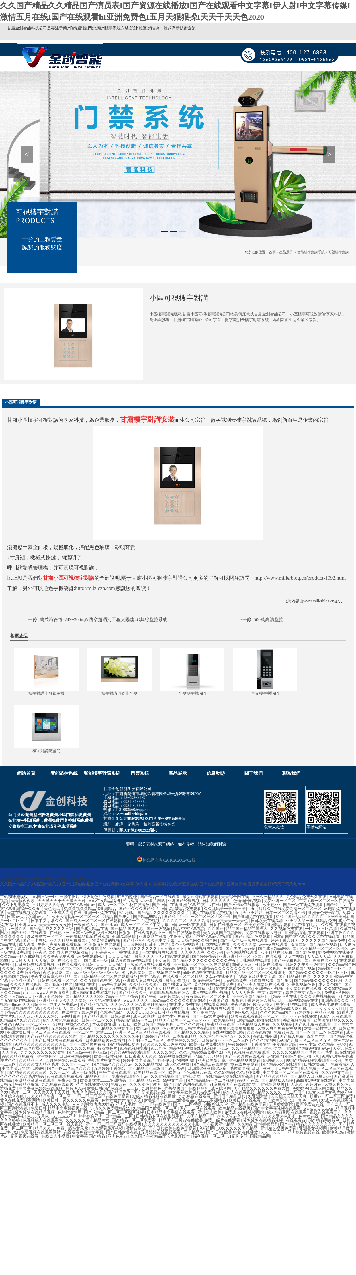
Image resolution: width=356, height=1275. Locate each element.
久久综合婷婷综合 (18, 968)
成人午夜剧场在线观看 (287, 1112)
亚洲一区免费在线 (100, 913)
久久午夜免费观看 (59, 956)
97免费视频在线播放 (336, 952)
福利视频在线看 (25, 1136)
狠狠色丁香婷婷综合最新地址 (258, 1000)
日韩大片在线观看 (200, 1028)
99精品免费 (326, 921)
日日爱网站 (133, 944)
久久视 (327, 925)
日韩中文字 (288, 1068)
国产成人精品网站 (274, 948)
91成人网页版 (322, 1088)
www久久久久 (136, 1000)
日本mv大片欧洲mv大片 (28, 917)
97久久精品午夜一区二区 (49, 1096)
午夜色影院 (241, 1004)
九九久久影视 (84, 1092)
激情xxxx (104, 1032)
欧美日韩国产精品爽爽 (153, 1024)
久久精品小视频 (332, 1044)
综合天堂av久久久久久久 (239, 1116)
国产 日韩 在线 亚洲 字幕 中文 (179, 905)
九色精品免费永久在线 (306, 897)
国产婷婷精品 (204, 956)
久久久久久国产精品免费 (323, 940)
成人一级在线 (84, 1072)
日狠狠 (125, 933)
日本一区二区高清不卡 (285, 913)
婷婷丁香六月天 (285, 940)
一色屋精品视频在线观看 (88, 937)
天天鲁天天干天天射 (52, 1092)
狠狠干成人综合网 (215, 1088)
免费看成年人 (343, 1064)
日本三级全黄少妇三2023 (94, 933)
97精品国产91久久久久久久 (133, 948)
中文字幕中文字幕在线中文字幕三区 (289, 992)
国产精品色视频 (323, 944)
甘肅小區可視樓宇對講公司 (162, 578)
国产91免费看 (82, 1008)
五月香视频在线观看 (205, 948)
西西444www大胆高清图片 (46, 992)
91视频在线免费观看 (252, 1052)
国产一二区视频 (187, 1104)
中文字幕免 (150, 976)
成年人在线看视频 (239, 1092)
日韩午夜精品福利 (104, 901)
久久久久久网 (245, 944)
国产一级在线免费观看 (303, 905)
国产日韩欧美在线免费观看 (59, 1040)
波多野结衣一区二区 (45, 937)
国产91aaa (110, 925)
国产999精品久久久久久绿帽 (52, 1036)
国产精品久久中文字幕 (113, 1028)
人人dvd (26, 1016)
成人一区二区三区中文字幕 (145, 925)
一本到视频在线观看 (160, 952)
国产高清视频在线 (150, 1092)
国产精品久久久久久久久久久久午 (109, 1036)
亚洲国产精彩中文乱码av (308, 1048)
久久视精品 (282, 1024)
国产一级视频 (158, 929)
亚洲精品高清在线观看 (35, 1080)
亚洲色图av (118, 1136)
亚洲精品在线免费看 (248, 1104)
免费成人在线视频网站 (244, 1112)
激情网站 (299, 944)
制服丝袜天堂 (216, 1104)
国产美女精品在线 (163, 988)
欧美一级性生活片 (320, 1028)
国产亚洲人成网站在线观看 (261, 984)
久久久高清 (199, 921)
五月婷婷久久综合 (49, 905)
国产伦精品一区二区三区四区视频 (114, 1112)
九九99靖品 (104, 1104)
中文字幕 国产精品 (89, 1136)
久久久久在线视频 (26, 984)
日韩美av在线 (157, 944)
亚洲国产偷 (219, 1000)
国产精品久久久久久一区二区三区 (318, 972)
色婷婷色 (300, 1088)
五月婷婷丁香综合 (110, 1068)
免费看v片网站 (337, 992)
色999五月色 (38, 1116)
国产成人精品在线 (92, 929)
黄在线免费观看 (244, 1064)
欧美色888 (272, 905)
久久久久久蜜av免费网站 (165, 1044)
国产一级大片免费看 (210, 1016)
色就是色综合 (112, 1012)
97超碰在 (314, 1084)
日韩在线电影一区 (226, 925)
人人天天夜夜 (243, 992)
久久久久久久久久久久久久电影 (172, 1124)
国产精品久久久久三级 (27, 1072)
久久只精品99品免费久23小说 (205, 1052)
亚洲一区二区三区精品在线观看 (143, 1032)
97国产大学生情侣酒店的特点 (158, 1008)
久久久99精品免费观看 (130, 1052)
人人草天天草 (319, 956)
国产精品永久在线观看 (281, 1064)
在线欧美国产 (70, 960)
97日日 (125, 1024)
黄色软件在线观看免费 (214, 984)
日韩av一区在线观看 (189, 925)
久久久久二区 (175, 921)
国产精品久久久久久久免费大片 (262, 1088)
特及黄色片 (107, 1048)
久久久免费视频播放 (318, 996)
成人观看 (27, 944)
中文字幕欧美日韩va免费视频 (194, 1092)
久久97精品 (224, 1072)
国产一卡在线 (35, 940)
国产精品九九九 (94, 1004)
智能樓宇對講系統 (311, 252)
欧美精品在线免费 (277, 952)
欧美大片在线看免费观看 (122, 988)
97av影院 (127, 913)
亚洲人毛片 (126, 1104)
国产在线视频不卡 (23, 1104)
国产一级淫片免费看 (88, 1044)
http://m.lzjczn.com (95, 588)
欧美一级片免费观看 (207, 1044)
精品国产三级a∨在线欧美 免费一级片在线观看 (200, 1120)
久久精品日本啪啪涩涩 (257, 1124)
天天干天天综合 (110, 964)
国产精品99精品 (147, 917)
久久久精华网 (264, 1040)
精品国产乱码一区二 (134, 1020)
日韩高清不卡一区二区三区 (225, 1040)
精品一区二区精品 (122, 996)
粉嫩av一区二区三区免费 (332, 1096)
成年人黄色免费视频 (61, 1020)
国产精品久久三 (133, 992)
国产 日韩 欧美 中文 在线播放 (232, 1132)
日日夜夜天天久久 (141, 1056)
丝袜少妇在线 (95, 968)
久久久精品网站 (148, 1064)
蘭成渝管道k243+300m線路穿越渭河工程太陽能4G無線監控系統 (103, 619)
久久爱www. (137, 1012)
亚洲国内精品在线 (145, 968)
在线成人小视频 (55, 1136)
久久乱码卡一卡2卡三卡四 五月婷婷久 (238, 909)
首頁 (272, 252)
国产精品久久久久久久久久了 (163, 913)
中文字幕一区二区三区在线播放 (326, 901)
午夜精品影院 (27, 1084)
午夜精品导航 (284, 1044)
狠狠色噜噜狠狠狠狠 (237, 1028)
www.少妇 (307, 1044)
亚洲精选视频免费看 (278, 1128)
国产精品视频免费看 (80, 988)
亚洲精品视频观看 (244, 1060)
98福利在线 (85, 984)
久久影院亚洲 (35, 1004)
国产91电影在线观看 (313, 1024)
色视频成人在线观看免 (43, 1120)
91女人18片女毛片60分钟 (330, 1092)
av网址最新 (71, 1016)
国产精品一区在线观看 (160, 897)
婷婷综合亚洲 (91, 1116)
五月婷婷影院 (281, 1104)
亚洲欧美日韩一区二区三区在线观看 (39, 1032)
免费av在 (119, 1084)
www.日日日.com (319, 1108)
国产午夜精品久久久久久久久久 (308, 1124)
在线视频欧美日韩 (228, 1032)
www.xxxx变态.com (113, 1008)
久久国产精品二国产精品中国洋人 (238, 929)
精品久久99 (45, 1128)
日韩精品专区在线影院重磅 (160, 1116)
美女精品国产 (23, 980)
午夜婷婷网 (238, 1044)
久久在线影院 (259, 1032)
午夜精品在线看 (221, 1024)
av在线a (215, 905)
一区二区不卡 (39, 1024)
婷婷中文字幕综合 (139, 1060)
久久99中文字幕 (335, 1072)
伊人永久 (295, 1084)
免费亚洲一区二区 (280, 901)
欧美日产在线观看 (245, 1100)
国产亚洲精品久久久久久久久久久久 (222, 968)
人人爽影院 (82, 1104)
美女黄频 (163, 960)
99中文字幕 (173, 1080)
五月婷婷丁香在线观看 (71, 1028)
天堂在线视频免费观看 (27, 913)
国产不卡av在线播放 (242, 905)
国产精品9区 (134, 940)
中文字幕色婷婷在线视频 (41, 1088)
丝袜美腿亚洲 (104, 1024)
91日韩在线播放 (269, 964)
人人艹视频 (294, 956)
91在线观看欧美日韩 (76, 964)
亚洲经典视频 (272, 1084)
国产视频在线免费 (164, 972)
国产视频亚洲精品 (219, 1124)
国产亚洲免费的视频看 (253, 917)
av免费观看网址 (91, 956)
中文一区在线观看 (292, 1004)
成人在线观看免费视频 (212, 913)
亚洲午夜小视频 (269, 988)
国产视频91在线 (58, 984)
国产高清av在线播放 (210, 1064)
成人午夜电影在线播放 (331, 1004)
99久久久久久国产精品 (238, 1128)
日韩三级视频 (269, 968)
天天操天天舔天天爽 (289, 1096)
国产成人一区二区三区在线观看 (94, 921)
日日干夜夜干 (263, 1068)
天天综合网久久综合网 (197, 940)
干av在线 (245, 1008)
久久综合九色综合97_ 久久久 (225, 1036)
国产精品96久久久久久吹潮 (318, 980)
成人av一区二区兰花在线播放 (124, 905)
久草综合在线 (12, 1096)
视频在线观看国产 (326, 1112)
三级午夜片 (70, 897)
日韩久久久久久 (217, 901)
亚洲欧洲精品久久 (268, 897)
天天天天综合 (120, 956)
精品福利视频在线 (185, 1048)
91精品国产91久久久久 (20, 1020)
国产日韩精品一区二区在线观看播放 (105, 976)
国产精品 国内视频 (127, 929)
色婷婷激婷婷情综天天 (121, 1100)
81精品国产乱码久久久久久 (300, 917)
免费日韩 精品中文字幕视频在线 (60, 1108)
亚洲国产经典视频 (184, 901)
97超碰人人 (273, 1060)
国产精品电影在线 (144, 1080)
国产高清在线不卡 (320, 960)
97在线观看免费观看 (65, 1076)
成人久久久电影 (56, 1104)
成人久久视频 (177, 1064)
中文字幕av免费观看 (214, 937)
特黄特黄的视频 (106, 940)
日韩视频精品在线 (302, 1000)
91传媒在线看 (262, 980)
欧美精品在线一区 (150, 1072)
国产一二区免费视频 (142, 921)
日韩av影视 (121, 1016)
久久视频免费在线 (286, 929)
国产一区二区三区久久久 (69, 1068)
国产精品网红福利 (324, 1120)
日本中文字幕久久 (47, 921)
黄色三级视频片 (185, 944)
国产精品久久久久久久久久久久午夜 (204, 960)
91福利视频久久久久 (71, 1024)
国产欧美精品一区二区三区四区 (320, 948)
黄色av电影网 (148, 1028)
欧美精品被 (223, 1020)
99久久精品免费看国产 (70, 940)
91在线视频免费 (134, 1048)
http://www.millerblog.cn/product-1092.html (300, 578)
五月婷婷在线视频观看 (161, 1132)
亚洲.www (28, 925)
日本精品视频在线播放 (105, 1040)
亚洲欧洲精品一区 (235, 956)
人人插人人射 (172, 948)
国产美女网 (344, 1024)
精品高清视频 (175, 968)
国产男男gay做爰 (241, 948)
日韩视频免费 (235, 980)
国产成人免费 (292, 1036)
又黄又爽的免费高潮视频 (279, 1028)
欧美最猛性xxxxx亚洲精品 (103, 1080)
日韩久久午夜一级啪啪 (305, 964)
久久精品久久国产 (145, 984)
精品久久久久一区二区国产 (281, 1092)
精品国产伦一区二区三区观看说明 (256, 972)
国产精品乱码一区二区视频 (210, 1080)
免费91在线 (284, 1032)
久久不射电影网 (16, 905)
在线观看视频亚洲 (150, 933)
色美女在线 (309, 1116)
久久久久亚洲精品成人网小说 (281, 1008)
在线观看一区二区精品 (183, 976)
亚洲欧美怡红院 (212, 1060)
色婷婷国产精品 (156, 1036)
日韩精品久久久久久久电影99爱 (178, 1000)
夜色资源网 (53, 972)
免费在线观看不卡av (130, 1076)
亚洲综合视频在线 (304, 1132)
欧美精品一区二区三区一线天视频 (53, 1124)
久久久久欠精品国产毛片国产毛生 (303, 1052)
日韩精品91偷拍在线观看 (258, 1020)
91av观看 (130, 901)
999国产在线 (248, 1080)
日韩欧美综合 (316, 1064)
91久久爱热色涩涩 (280, 1116)
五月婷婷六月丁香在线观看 (115, 952)
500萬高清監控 (268, 619)
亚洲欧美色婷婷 (49, 996)
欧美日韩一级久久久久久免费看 (71, 1100)
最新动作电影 (178, 980)
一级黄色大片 (86, 925)
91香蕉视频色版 (301, 984)
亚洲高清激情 (124, 937)
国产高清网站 (205, 1012)
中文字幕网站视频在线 (26, 948)
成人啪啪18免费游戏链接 (94, 992)
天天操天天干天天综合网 (33, 960)
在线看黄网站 (216, 1004)
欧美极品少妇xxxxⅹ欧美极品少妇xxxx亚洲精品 (185, 1100)
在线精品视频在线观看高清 (229, 1076)
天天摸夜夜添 (23, 901)
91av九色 (159, 1048)
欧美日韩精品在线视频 (170, 1012)
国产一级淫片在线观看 (245, 1056)
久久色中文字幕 (161, 940)
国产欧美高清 (276, 1100)
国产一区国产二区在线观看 (319, 1032)
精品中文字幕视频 (189, 929)
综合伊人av (75, 1088)
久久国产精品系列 (115, 1092)
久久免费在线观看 (324, 937)
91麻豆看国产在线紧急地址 (234, 1084)
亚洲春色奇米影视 (324, 913)
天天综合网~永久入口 (238, 1012)
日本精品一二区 (119, 1116)
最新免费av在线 (310, 1104)
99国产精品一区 (201, 1116)
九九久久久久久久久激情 (43, 1052)
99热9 (20, 1024)
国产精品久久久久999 (85, 996)
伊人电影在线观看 (173, 956)
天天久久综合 (165, 1052)
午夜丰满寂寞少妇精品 (51, 976)
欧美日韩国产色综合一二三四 (113, 1088)
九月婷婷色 (152, 1088)
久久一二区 (60, 1072)
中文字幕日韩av (81, 905)
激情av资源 (136, 1128)
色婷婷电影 (185, 1060)
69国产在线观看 (268, 956)
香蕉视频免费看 (297, 1020)
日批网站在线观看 (255, 960)
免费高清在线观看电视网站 (24, 1028)
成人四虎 (118, 968)
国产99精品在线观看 (29, 933)
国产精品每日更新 (124, 1044)
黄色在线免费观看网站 (20, 1100)
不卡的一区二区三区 (146, 1040)
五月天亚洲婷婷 (249, 913)
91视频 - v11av (217, 1048)
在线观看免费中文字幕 (84, 1132)
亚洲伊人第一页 (300, 921)
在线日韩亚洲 (265, 1036)
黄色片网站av (171, 996)
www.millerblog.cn (318, 601)
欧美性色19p (333, 1132)
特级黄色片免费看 (98, 897)
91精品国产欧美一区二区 (155, 1108)
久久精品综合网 (342, 964)
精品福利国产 (98, 1076)
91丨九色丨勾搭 (304, 1100)
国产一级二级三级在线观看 (244, 940)
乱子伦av (165, 1060)
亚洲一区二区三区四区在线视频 (113, 1124)
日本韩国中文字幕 (289, 937)
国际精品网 (260, 1136)
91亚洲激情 (258, 1096)
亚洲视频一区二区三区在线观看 (201, 964)
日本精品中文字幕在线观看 (171, 1112)
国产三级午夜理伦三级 (87, 1052)
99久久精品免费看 (18, 1056)
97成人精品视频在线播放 (154, 1096)
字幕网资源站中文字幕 (256, 976)
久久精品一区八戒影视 (20, 956)
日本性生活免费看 (174, 1016)
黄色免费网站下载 (197, 988)
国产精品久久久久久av (112, 1064)
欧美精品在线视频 (234, 1108)
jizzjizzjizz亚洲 (64, 1116)
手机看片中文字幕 (104, 1060)
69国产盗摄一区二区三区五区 (305, 1040)
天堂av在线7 (343, 1048)
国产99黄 (149, 996)
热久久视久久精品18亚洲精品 (90, 909)
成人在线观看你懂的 (89, 948)
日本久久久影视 (190, 1024)
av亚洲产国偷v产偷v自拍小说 (293, 1056)
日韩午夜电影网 (112, 984)
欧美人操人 (263, 1004)
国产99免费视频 (288, 960)
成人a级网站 (144, 1016)
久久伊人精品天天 (16, 996)
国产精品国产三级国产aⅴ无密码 (156, 1068)
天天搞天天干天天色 (230, 921)
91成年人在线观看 (336, 1016)
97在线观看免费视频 (234, 988)
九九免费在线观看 (195, 1096)
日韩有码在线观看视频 (35, 964)
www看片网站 (153, 901)
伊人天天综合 (47, 1016)
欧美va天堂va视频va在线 (190, 1072)
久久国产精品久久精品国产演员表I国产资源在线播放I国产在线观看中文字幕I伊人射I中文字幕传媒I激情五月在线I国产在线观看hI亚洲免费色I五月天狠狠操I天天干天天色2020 (152, 884)
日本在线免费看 (216, 944)
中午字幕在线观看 (115, 1072)
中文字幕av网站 (16, 1068)
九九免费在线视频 (58, 1084)
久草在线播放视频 (92, 1084)
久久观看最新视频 (107, 1128)
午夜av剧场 (68, 1080)
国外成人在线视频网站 (68, 952)
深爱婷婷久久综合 (183, 1040)
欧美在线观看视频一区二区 (255, 1016)
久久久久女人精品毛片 (39, 1064)
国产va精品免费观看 (253, 937)
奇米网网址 (317, 1036)
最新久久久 (145, 956)
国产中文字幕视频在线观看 (277, 1108)
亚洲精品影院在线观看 (304, 933)
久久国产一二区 (76, 1064)
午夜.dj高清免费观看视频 (60, 944)
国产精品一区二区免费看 (134, 1120)
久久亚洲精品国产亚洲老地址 (258, 1048)
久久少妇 (215, 952)
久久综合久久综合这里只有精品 (139, 1004)
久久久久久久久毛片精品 (22, 1076)
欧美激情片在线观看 (102, 944)
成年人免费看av (63, 1004)
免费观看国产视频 (299, 968)
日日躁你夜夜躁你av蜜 (207, 1068)
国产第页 (284, 980)
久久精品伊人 (55, 1008)
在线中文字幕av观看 (80, 1012)
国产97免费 (305, 952)
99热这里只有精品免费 (315, 1012)
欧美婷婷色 (254, 925)
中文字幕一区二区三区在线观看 (291, 1072)
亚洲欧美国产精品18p (251, 996)
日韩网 (38, 1068)
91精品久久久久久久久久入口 (41, 1044)
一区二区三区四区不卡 (211, 917)
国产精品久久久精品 (191, 1032)
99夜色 (41, 952)
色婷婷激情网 (70, 1112)
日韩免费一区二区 (43, 988)
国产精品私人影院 (277, 1080)
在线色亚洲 (60, 933)
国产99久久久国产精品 (139, 909)
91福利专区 (238, 1136)
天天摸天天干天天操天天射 (62, 901)
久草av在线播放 (219, 976)
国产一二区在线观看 (198, 1108)
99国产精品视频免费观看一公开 (314, 1060)
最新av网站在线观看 (201, 897)
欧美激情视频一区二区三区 (76, 917)
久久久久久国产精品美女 (88, 1120)
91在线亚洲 (345, 1052)
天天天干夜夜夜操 (55, 925)
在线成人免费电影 (185, 1004)
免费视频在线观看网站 (41, 1132)
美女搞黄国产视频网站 (223, 933)
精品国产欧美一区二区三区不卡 (183, 1020)
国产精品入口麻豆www (311, 1076)
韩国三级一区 (45, 897)
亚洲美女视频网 (313, 1128)
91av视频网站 (134, 972)
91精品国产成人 (116, 917)
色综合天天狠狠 (208, 1056)
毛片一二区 (21, 1092)
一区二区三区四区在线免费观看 (101, 1096)
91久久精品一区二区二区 (58, 968)
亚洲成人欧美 (209, 1112)
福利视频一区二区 (209, 1136)
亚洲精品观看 (279, 925)
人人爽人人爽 (193, 952)
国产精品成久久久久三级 (51, 929)
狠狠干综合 (162, 1084)
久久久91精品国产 (276, 1012)
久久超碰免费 (248, 1072)
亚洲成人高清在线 (66, 913)
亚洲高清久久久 (335, 1000)
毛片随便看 (239, 1068)
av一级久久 (17, 929)
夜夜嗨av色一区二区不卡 (208, 996)
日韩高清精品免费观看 (181, 909)
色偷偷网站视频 (247, 901)
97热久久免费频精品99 (110, 1108)
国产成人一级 (96, 960)
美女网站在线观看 (242, 952)
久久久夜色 (139, 1084)
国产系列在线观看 (191, 1084)
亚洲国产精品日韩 (229, 1096)
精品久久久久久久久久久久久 (33, 1012)
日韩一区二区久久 (97, 1020)
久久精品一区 (31, 1060)
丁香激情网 (261, 1044)
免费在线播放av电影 (264, 933)
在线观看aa (296, 1120)
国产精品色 (193, 1132)
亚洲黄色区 (47, 1056)
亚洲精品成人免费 (254, 1024)
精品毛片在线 (285, 996)
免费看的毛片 (306, 925)
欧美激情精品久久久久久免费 (69, 1048)
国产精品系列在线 (295, 976)
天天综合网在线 (235, 897)
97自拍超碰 (127, 897)
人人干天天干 (273, 1132)
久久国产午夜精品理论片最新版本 (160, 1136)
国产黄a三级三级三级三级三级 (93, 972)
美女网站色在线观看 (304, 988)
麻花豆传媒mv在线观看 (132, 960)
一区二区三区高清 (321, 929)
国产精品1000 (176, 917)
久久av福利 (58, 948)
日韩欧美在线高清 (267, 921)
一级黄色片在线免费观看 (149, 964)
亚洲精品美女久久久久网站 (63, 1000)
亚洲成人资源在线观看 (143, 980)
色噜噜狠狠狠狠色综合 (170, 992)
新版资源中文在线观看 (203, 972)
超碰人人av (242, 964)
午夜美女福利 (182, 937)
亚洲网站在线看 (153, 937)
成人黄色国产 (330, 984)
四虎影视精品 (185, 1036)
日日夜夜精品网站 (75, 1056)
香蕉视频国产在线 (180, 1088)
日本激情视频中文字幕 (20, 1008)
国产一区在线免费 (154, 1104)
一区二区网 (84, 1032)
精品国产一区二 (332, 968)
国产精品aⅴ (336, 905)
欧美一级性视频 (108, 1056)
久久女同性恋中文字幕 (100, 980)
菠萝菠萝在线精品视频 (35, 1112)
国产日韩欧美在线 (122, 1132)
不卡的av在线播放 (105, 1000)
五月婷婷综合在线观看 (66, 1060)
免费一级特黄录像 (72, 1128)
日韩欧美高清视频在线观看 (211, 1008)
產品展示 (286, 252)
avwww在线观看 (274, 944)
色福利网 (207, 1128)
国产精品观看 (96, 1016)
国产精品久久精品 (272, 1076)
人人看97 (10, 1052)
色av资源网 (172, 1028)
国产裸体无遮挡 (177, 984)
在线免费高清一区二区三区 (298, 909)
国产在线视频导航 (184, 933)
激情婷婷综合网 (206, 980)
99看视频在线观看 (175, 1056)
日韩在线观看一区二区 (58, 980)
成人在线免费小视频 (210, 992)
